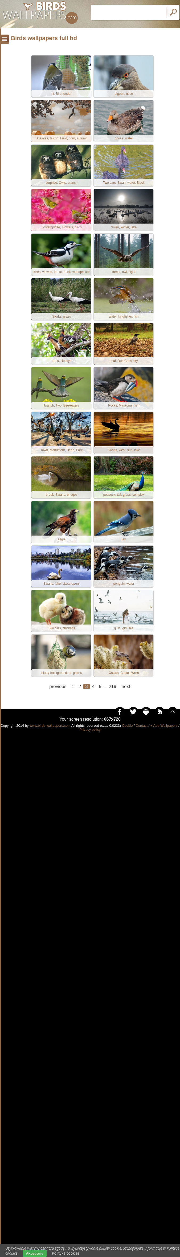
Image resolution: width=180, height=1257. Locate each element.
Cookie (127, 734)
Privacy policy (89, 738)
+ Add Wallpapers (164, 734)
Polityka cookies (66, 1253)
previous (57, 694)
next (126, 694)
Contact (142, 734)
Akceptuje (34, 1253)
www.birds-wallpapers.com (50, 734)
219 (112, 694)
